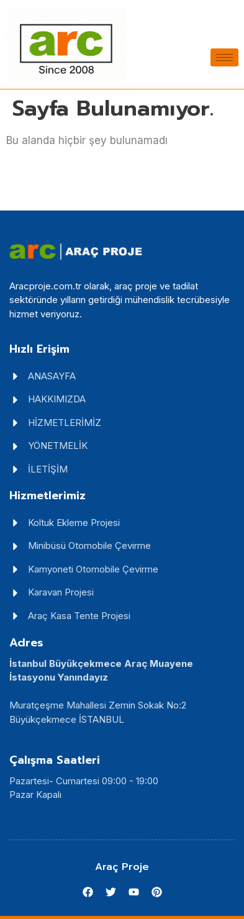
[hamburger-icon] (224, 57)
